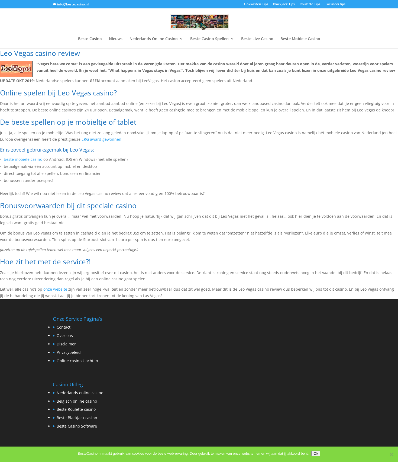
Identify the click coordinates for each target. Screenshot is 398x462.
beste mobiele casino (23, 159)
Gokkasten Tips (256, 4)
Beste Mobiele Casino (300, 39)
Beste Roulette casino (76, 409)
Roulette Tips (310, 4)
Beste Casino (90, 39)
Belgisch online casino (77, 401)
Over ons (65, 335)
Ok (315, 453)
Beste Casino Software (77, 426)
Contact (63, 327)
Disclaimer (66, 344)
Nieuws (115, 39)
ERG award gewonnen (101, 139)
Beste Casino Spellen (209, 39)
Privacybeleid (69, 352)
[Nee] (391, 454)
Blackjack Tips (284, 4)
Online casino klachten (77, 360)
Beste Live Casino (257, 39)
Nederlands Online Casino (154, 39)
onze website (55, 289)
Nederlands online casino (80, 392)
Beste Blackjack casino (77, 417)
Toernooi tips (335, 4)
